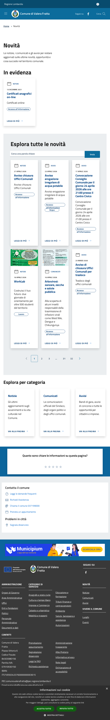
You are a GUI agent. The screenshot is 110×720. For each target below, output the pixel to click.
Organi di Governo (10, 592)
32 (71, 358)
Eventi (85, 622)
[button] (55, 715)
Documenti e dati (10, 627)
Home (6, 26)
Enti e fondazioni (10, 608)
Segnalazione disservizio (35, 654)
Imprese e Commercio (39, 605)
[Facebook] (87, 14)
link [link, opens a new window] (82, 702)
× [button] (107, 689)
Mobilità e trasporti (38, 615)
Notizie (13, 83)
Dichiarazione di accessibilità (63, 669)
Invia (92, 154)
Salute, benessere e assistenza (65, 618)
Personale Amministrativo (9, 620)
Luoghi (85, 617)
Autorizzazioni (62, 625)
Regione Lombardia (13, 4)
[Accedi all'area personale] (98, 4)
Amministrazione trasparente (64, 645)
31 (64, 358)
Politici (5, 613)
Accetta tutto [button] (44, 709)
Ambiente (60, 611)
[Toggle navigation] (5, 13)
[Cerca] (104, 14)
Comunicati (52, 271)
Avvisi (50, 165)
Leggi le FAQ (35, 661)
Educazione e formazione (62, 594)
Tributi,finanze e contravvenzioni (63, 603)
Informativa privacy (65, 657)
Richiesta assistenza (38, 666)
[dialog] (55, 703)
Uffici (4, 603)
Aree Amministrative (12, 598)
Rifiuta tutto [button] (66, 708)
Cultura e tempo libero (39, 600)
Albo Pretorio (62, 652)
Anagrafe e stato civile (39, 595)
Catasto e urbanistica (39, 610)
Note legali (61, 662)
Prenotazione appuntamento (36, 645)
